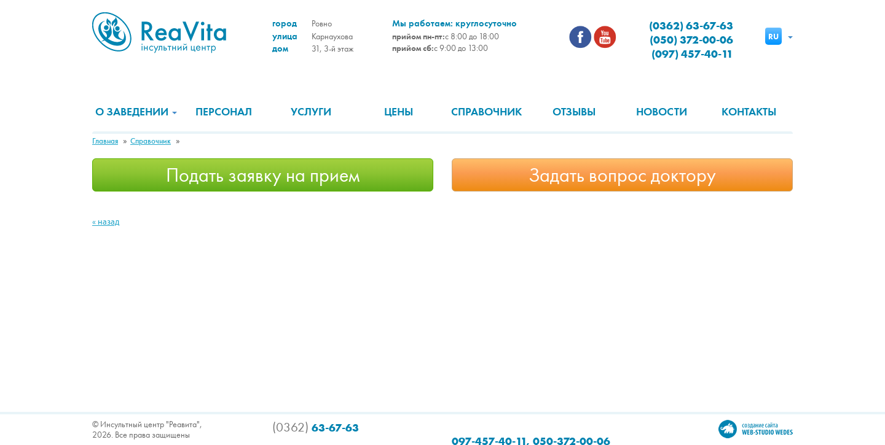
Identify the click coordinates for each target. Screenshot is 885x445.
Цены (398, 111)
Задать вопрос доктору (622, 175)
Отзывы (574, 111)
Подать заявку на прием (263, 175)
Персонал (223, 111)
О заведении (136, 111)
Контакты (749, 111)
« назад (105, 222)
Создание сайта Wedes (755, 429)
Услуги (311, 111)
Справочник (486, 111)
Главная (105, 141)
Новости (661, 111)
